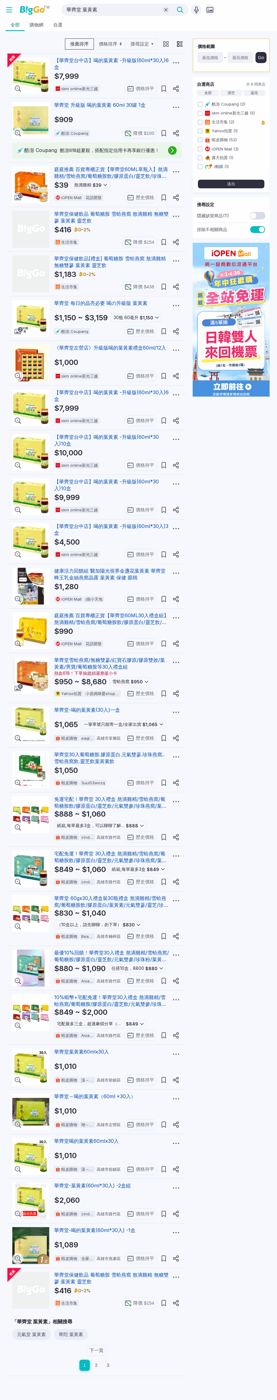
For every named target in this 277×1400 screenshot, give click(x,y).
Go (261, 57)
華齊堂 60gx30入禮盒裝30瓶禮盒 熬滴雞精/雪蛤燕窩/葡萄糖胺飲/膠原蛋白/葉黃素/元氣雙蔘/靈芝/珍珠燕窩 (111, 905)
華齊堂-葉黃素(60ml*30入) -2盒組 (92, 1185)
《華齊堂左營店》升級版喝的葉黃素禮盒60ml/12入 (110, 348)
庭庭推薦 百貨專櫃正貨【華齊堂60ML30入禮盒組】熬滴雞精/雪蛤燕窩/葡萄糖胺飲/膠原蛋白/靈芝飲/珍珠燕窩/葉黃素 (111, 622)
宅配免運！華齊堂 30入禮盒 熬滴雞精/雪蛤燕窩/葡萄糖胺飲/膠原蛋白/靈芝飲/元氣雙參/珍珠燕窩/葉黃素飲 (110, 860)
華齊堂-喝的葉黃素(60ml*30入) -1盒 (94, 1230)
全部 (208, 93)
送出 (231, 184)
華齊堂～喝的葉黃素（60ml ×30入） (95, 1096)
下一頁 (96, 1350)
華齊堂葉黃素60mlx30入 (81, 1052)
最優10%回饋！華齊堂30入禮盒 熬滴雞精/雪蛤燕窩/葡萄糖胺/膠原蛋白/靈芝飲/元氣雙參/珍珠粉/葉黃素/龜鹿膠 (111, 959)
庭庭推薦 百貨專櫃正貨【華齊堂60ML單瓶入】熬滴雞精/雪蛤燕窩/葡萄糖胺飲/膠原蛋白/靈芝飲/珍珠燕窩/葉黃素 (111, 176)
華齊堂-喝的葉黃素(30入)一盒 (87, 710)
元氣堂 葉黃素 (31, 1334)
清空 (231, 93)
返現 (254, 93)
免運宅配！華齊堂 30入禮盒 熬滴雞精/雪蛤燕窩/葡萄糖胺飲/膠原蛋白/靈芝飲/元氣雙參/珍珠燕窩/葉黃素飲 (110, 806)
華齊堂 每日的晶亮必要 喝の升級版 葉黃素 (100, 303)
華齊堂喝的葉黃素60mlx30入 (86, 1141)
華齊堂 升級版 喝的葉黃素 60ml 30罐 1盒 (100, 105)
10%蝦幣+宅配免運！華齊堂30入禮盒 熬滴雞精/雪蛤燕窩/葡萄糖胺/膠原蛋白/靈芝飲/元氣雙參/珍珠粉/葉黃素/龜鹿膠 (111, 1004)
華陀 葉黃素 (71, 1334)
